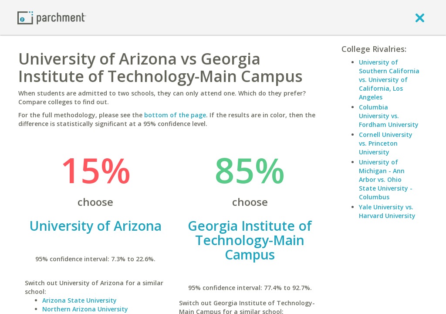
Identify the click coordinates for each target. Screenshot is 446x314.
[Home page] (51, 17)
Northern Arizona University (85, 309)
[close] (420, 17)
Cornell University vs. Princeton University (385, 143)
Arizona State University (79, 300)
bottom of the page (175, 115)
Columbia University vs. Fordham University (389, 116)
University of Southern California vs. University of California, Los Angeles (389, 79)
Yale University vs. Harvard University (387, 211)
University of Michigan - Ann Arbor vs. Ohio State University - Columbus (385, 179)
